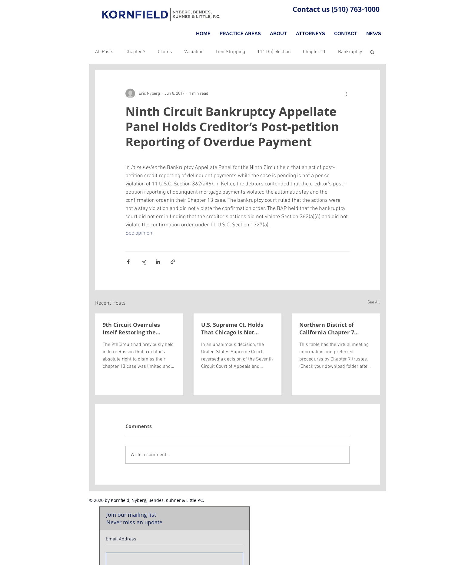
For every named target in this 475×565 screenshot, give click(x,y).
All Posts (104, 52)
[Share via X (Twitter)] (143, 262)
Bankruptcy (350, 52)
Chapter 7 (135, 52)
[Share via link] (173, 262)
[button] (372, 51)
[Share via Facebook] (128, 262)
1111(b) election (274, 52)
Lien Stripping (230, 52)
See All (373, 302)
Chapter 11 (314, 52)
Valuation (194, 52)
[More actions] (346, 93)
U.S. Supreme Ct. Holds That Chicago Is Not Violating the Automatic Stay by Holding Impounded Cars (234, 328)
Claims (165, 52)
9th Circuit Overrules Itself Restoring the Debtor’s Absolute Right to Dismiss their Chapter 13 (138, 328)
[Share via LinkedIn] (158, 262)
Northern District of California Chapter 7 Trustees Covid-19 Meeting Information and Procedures (335, 328)
